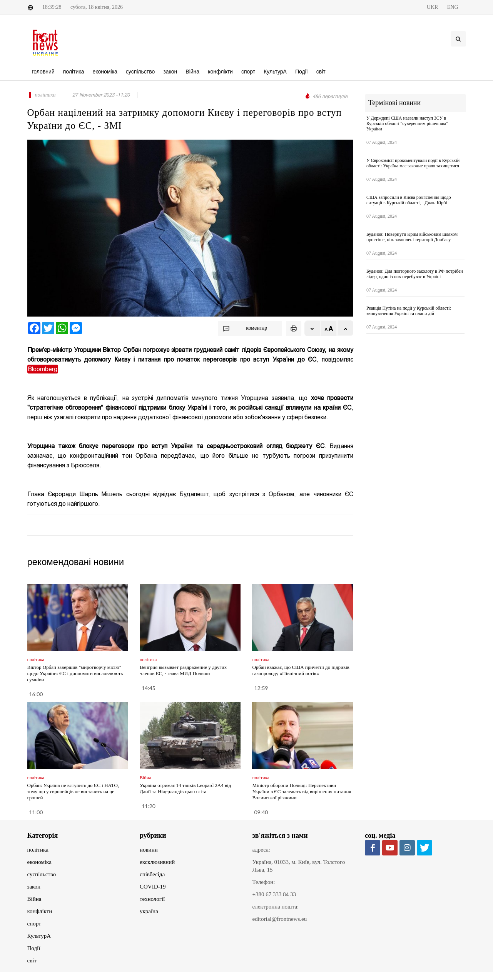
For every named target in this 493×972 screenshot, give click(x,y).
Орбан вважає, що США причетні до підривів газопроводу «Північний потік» (300, 670)
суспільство (41, 874)
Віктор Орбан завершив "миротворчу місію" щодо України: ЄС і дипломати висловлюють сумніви (75, 673)
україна (149, 911)
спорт (34, 923)
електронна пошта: (275, 907)
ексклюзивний (157, 862)
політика (37, 850)
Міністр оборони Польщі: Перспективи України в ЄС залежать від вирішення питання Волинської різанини (301, 791)
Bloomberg (42, 369)
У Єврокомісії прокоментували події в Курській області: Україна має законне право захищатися (413, 163)
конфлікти (39, 911)
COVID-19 (153, 887)
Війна (34, 899)
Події (33, 948)
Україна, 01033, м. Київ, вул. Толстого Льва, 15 (298, 866)
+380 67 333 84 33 (274, 894)
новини (149, 850)
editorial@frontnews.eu (279, 919)
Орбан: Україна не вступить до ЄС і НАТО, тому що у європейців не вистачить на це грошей (73, 791)
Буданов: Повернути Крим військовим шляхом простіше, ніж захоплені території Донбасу (412, 237)
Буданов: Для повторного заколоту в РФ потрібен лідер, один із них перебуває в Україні (414, 273)
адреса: (261, 850)
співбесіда (152, 874)
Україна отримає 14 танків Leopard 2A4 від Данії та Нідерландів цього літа (185, 788)
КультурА (39, 936)
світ (32, 960)
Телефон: (263, 882)
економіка (39, 862)
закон (34, 887)
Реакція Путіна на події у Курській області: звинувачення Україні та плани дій (408, 310)
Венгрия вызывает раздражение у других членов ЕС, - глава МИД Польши (183, 670)
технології (152, 899)
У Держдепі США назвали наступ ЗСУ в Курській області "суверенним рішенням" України (407, 123)
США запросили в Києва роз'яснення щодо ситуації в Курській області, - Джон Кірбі (408, 200)
